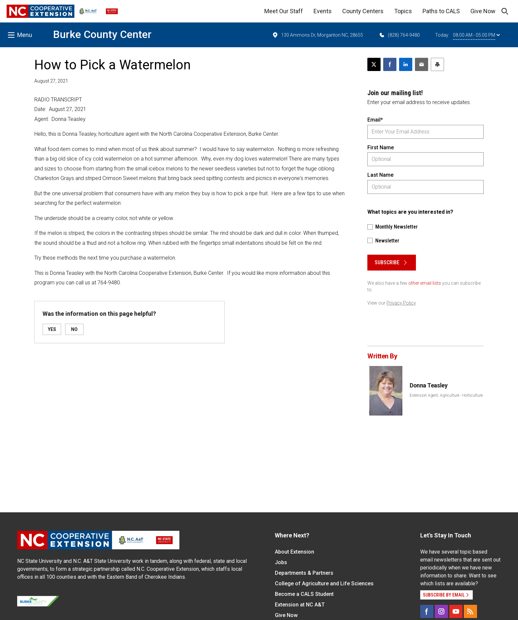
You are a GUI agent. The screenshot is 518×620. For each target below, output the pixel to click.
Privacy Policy (401, 303)
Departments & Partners (304, 573)
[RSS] (470, 611)
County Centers (363, 11)
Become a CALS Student (304, 594)
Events (323, 11)
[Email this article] (421, 64)
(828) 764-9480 (399, 35)
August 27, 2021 (51, 81)
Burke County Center (102, 34)
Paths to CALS (441, 11)
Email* (375, 120)
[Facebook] (426, 611)
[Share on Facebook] (389, 64)
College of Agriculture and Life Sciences (324, 583)
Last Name (380, 175)
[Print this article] (437, 64)
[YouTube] (455, 611)
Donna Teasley (428, 385)
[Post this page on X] (374, 64)
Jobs (281, 562)
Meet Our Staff (283, 11)
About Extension (294, 552)
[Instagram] (441, 611)
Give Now (483, 11)
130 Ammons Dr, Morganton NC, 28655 (317, 35)
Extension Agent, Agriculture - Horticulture (446, 395)
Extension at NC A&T (300, 605)
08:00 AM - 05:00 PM (476, 35)
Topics (403, 11)
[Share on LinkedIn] (405, 64)
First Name (380, 147)
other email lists (424, 283)
